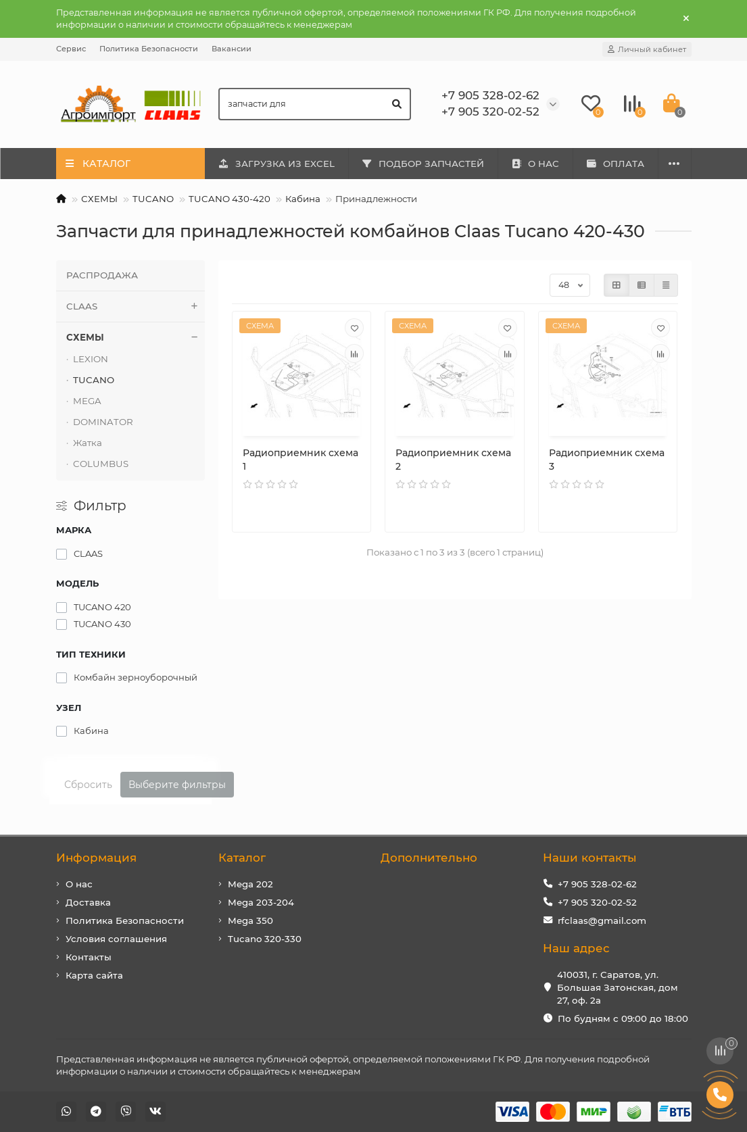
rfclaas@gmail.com (602, 920)
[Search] (314, 104)
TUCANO (153, 198)
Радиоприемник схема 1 (300, 459)
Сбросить (88, 785)
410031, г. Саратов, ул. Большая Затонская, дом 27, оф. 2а (617, 987)
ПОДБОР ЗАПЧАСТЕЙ (423, 163)
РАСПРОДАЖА (102, 275)
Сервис (71, 48)
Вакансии (231, 48)
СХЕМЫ (99, 198)
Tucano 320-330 (265, 938)
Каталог (242, 857)
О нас (79, 884)
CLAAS (135, 306)
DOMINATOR (103, 421)
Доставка (88, 902)
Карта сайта (94, 975)
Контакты (89, 957)
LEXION (90, 358)
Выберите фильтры (177, 785)
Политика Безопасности (148, 48)
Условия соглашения (116, 938)
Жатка (87, 442)
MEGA (87, 400)
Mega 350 (250, 920)
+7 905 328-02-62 (597, 884)
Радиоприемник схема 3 (607, 459)
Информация (96, 857)
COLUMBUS (100, 463)
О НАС (535, 163)
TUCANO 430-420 (229, 198)
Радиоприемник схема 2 (453, 459)
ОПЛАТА (615, 163)
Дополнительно (429, 857)
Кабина (302, 198)
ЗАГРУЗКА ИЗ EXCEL (276, 163)
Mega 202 (250, 884)
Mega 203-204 (261, 902)
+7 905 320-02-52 (597, 902)
